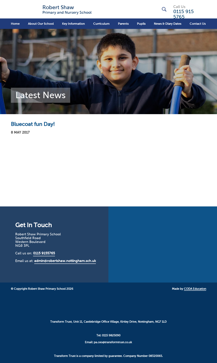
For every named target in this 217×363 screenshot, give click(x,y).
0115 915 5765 (183, 14)
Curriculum (101, 23)
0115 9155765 (44, 253)
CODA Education (195, 288)
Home (15, 23)
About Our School (41, 23)
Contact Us (198, 23)
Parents (123, 23)
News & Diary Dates (167, 23)
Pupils (141, 23)
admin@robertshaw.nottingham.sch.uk (65, 261)
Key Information (73, 23)
